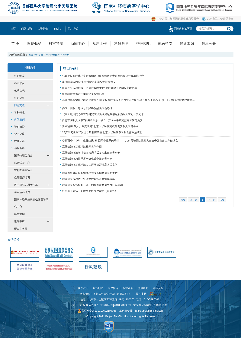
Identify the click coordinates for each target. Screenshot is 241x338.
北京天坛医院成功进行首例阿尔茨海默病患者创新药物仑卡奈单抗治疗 (103, 75)
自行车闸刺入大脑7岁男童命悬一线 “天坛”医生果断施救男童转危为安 (102, 120)
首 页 (15, 44)
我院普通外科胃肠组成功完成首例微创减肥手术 (89, 172)
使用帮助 (143, 288)
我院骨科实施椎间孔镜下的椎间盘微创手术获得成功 (92, 185)
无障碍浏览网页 (180, 28)
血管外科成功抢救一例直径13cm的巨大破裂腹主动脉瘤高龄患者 (99, 87)
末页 (222, 200)
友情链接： (15, 239)
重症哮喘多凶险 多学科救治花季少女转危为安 (89, 81)
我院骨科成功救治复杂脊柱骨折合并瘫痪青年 (88, 178)
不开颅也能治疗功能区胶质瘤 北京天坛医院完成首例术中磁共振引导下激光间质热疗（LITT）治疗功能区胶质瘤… (128, 99)
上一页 (193, 200)
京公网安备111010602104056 (97, 310)
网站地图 (98, 288)
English (58, 28)
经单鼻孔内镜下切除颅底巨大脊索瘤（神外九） (89, 191)
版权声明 (128, 288)
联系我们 (83, 288)
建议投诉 (113, 288)
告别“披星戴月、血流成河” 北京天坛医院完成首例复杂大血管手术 (100, 126)
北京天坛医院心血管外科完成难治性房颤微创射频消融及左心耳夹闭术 (103, 114)
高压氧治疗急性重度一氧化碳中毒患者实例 (87, 158)
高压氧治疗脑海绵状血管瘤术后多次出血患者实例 (91, 152)
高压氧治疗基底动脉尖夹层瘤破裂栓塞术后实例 (89, 164)
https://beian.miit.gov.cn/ (149, 310)
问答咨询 (26, 28)
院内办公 (73, 28)
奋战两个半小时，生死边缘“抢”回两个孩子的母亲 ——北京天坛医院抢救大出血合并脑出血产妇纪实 (120, 140)
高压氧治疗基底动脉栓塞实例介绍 (82, 146)
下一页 (211, 200)
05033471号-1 (90, 305)
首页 (13, 28)
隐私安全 (158, 288)
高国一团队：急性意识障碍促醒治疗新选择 (87, 108)
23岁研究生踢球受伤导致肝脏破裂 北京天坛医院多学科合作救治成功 (102, 132)
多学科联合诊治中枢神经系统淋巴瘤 (83, 93)
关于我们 (42, 28)
